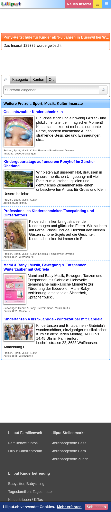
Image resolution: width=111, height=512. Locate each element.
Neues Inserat (79, 4)
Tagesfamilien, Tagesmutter (30, 492)
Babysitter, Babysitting (26, 484)
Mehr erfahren (69, 507)
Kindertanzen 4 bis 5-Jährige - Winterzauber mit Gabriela (52, 319)
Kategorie (20, 80)
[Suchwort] (55, 90)
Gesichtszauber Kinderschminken (33, 112)
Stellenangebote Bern (68, 451)
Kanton (38, 80)
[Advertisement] (55, 20)
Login (97, 4)
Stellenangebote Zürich (69, 459)
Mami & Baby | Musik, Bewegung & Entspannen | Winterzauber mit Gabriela (46, 267)
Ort (51, 80)
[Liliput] (11, 4)
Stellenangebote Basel (68, 443)
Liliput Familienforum (25, 451)
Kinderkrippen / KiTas (25, 500)
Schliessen (96, 507)
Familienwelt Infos (23, 443)
